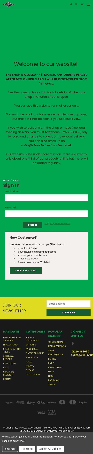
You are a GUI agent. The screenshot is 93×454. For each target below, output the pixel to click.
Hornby (52, 359)
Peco (50, 376)
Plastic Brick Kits (35, 353)
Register (7, 374)
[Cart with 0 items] (81, 4)
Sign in (7, 371)
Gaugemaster (55, 354)
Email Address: (13, 191)
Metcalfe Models (57, 346)
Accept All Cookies (50, 449)
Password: (10, 207)
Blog (5, 367)
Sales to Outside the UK (12, 350)
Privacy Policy (10, 344)
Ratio (51, 363)
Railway (30, 366)
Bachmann (53, 380)
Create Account (26, 270)
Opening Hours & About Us (12, 339)
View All (52, 384)
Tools (29, 361)
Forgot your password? (57, 223)
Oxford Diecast (56, 342)
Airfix (51, 350)
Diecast (30, 370)
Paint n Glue (32, 349)
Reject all (27, 449)
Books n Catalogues (32, 339)
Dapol (51, 371)
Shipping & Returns (8, 357)
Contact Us (9, 363)
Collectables (33, 374)
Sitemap (7, 379)
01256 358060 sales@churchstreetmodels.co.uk (80, 353)
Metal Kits (31, 344)
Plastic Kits (32, 357)
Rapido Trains (55, 367)
